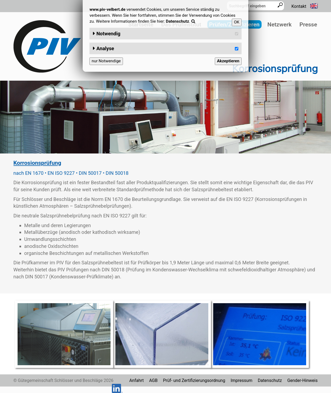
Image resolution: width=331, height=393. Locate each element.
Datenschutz (270, 380)
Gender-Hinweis (302, 380)
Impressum (241, 380)
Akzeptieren (228, 61)
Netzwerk (280, 24)
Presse (308, 24)
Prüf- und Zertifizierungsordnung (194, 380)
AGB (153, 380)
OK (236, 22)
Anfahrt (136, 380)
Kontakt (298, 6)
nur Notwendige (106, 61)
